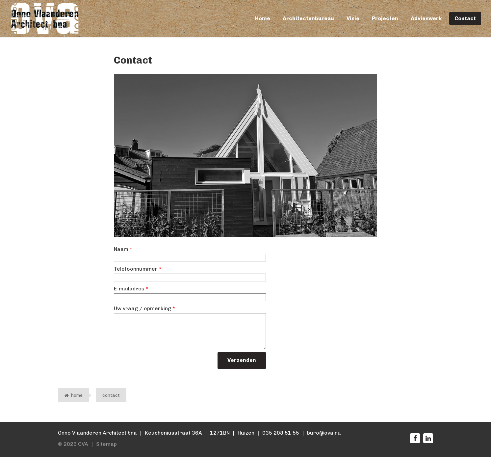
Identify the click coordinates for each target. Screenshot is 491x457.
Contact (465, 18)
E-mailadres (131, 288)
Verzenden (241, 360)
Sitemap (106, 444)
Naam (123, 249)
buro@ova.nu (324, 433)
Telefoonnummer (138, 269)
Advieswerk (426, 18)
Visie (353, 18)
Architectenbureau (308, 18)
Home (262, 18)
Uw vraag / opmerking (144, 308)
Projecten (385, 18)
